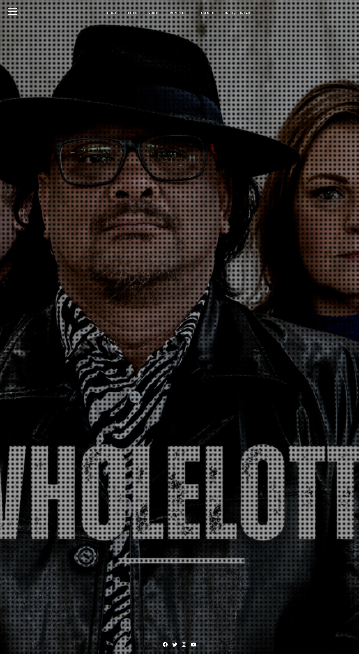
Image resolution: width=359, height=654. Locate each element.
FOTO (132, 13)
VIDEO (154, 13)
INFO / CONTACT (238, 13)
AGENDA (207, 13)
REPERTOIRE (180, 13)
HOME (112, 13)
